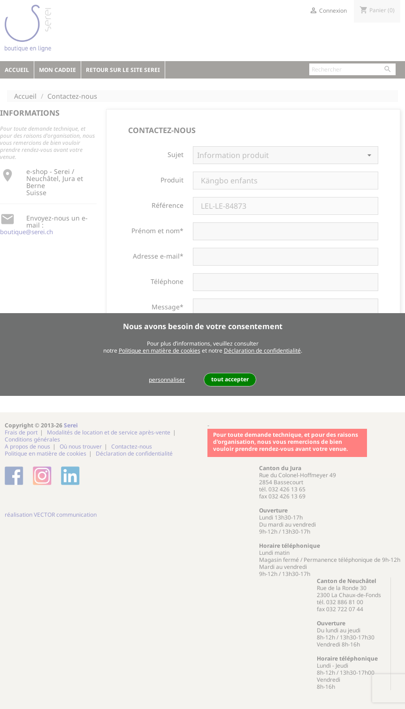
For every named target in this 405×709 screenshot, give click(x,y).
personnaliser (167, 380)
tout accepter (230, 379)
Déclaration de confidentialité (262, 350)
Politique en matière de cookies (159, 350)
